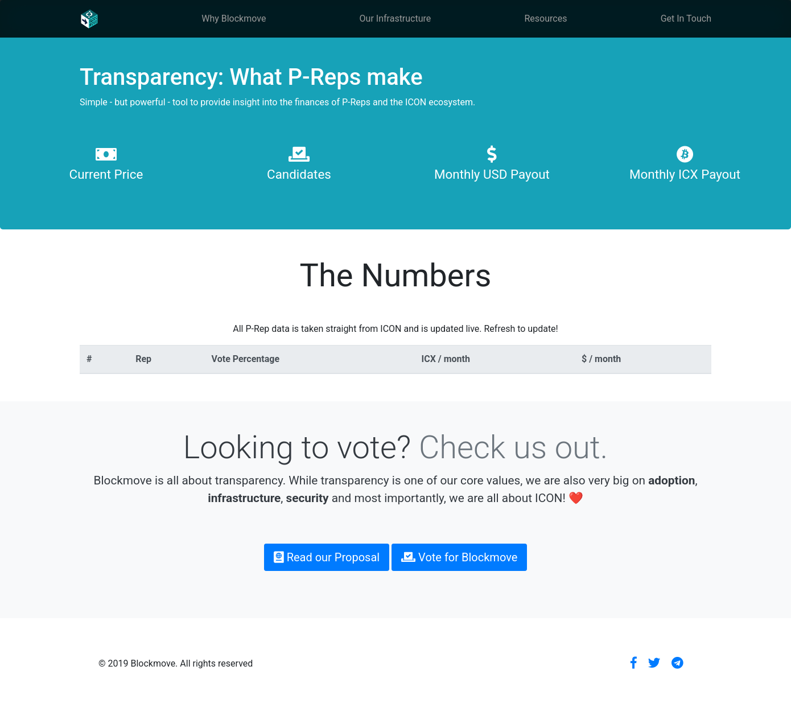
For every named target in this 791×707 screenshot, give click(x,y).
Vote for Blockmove (459, 557)
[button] (634, 663)
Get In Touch (686, 18)
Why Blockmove (233, 18)
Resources (546, 18)
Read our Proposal (327, 557)
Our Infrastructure (395, 18)
